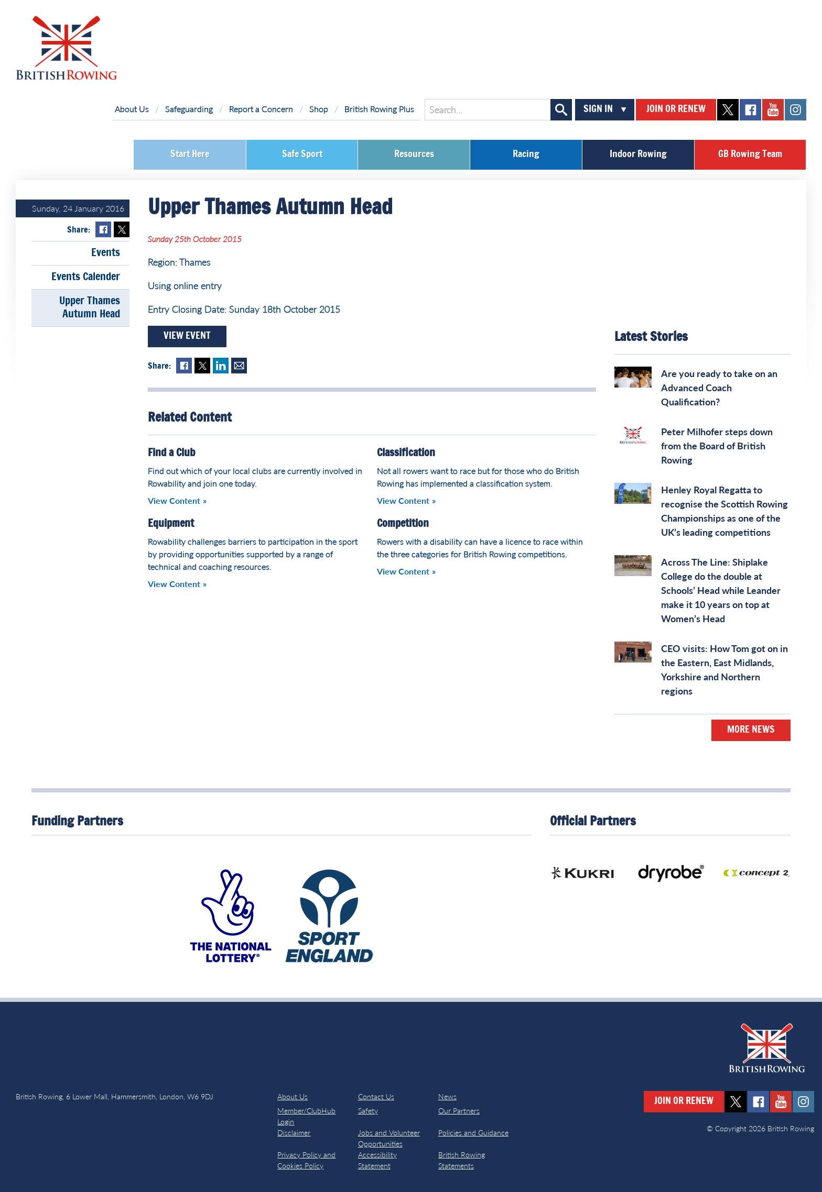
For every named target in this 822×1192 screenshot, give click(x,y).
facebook (750, 109)
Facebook (103, 229)
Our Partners (459, 1110)
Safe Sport (302, 154)
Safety (368, 1110)
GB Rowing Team (750, 154)
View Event (187, 336)
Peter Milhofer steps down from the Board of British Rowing (717, 446)
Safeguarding (189, 109)
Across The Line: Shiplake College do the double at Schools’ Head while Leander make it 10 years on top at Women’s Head (721, 590)
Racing (526, 154)
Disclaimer (293, 1132)
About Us (132, 109)
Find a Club (171, 453)
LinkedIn (221, 365)
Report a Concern (261, 109)
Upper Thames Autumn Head (89, 307)
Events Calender (85, 277)
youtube (773, 109)
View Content (174, 500)
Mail (239, 365)
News (447, 1096)
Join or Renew (676, 109)
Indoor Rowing (638, 154)
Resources (414, 154)
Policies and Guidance (473, 1132)
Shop (318, 109)
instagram (795, 109)
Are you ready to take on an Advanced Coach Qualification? (719, 387)
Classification (406, 453)
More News (751, 730)
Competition (403, 523)
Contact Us (376, 1096)
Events (105, 253)
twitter (728, 109)
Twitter (121, 229)
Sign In (598, 109)
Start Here (189, 154)
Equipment (171, 523)
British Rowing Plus (379, 109)
